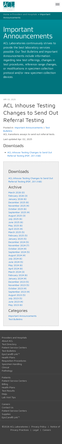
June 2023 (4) (15, 301)
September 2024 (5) (19, 252)
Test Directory (9, 344)
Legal (36, 429)
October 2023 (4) (17, 288)
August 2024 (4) (16, 255)
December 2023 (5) (18, 281)
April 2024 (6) (15, 268)
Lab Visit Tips (9, 397)
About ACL (7, 340)
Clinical (5, 367)
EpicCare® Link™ (11, 354)
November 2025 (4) (18, 205)
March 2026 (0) (16, 192)
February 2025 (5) (17, 235)
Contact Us (7, 407)
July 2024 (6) (15, 258)
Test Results (8, 390)
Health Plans (8, 357)
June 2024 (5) (15, 261)
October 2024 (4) (17, 248)
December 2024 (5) (18, 242)
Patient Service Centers (14, 347)
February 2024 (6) (17, 275)
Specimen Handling (12, 364)
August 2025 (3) (16, 215)
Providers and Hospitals (24, 14)
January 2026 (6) (17, 199)
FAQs (4, 394)
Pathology (7, 370)
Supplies (6, 414)
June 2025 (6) (15, 222)
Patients (6, 377)
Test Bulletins (15, 319)
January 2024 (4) (17, 278)
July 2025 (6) (15, 218)
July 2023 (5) (15, 298)
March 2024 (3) (16, 271)
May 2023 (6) (15, 305)
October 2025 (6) (17, 209)
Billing (5, 384)
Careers (6, 404)
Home (6, 14)
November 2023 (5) (18, 285)
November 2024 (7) (18, 245)
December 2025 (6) (18, 202)
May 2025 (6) (15, 225)
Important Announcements (29, 127)
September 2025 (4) (19, 212)
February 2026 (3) (17, 195)
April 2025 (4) (15, 228)
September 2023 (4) (19, 291)
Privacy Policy (38, 426)
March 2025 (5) (16, 232)
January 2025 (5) (17, 238)
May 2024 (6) (15, 265)
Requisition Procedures (14, 360)
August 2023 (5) (16, 295)
